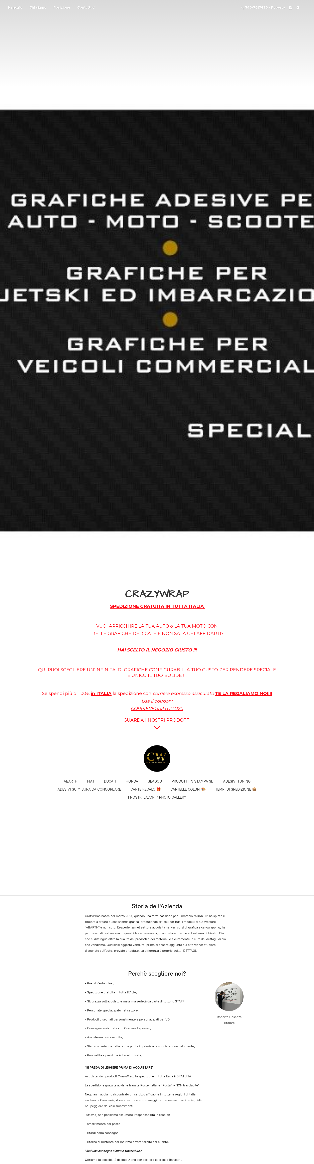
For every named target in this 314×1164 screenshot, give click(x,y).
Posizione (61, 7)
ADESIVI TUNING (237, 781)
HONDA (132, 781)
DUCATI (110, 781)
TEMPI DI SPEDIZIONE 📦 (236, 789)
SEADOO (155, 781)
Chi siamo (37, 7)
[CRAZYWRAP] (157, 758)
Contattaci (86, 7)
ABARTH (70, 781)
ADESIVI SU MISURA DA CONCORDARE (89, 789)
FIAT (90, 781)
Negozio (15, 7)
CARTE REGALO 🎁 (146, 789)
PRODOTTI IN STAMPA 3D (192, 781)
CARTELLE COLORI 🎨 (188, 789)
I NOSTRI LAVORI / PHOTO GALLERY (157, 797)
